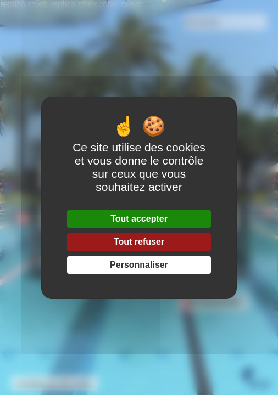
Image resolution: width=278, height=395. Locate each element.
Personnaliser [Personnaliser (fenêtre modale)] (139, 264)
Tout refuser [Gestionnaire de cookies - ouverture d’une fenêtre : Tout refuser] (139, 241)
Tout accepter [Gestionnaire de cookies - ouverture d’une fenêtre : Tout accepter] (139, 218)
